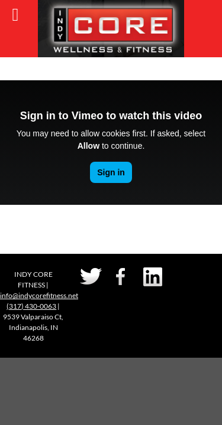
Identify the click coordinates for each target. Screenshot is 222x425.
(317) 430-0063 (31, 306)
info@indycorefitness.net (39, 295)
